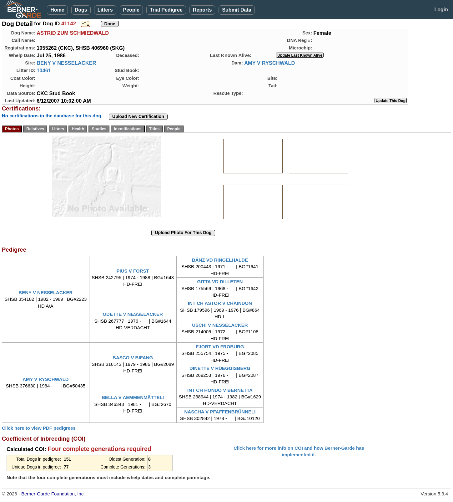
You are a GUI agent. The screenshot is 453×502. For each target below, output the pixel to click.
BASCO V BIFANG (133, 357)
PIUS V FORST (133, 271)
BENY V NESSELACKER (66, 63)
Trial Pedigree (166, 10)
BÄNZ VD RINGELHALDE (220, 260)
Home (57, 10)
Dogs (81, 10)
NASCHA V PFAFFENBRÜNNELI (220, 411)
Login (441, 9)
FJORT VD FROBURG (220, 346)
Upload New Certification (138, 116)
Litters (105, 10)
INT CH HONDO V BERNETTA (220, 390)
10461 (44, 70)
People (131, 10)
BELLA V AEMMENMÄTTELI (133, 397)
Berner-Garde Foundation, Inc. (53, 493)
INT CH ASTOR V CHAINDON (220, 303)
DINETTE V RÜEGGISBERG (219, 368)
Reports (202, 10)
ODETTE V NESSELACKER (133, 314)
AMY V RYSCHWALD (269, 63)
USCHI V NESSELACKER (220, 325)
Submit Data (236, 10)
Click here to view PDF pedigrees (39, 428)
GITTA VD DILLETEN (220, 281)
